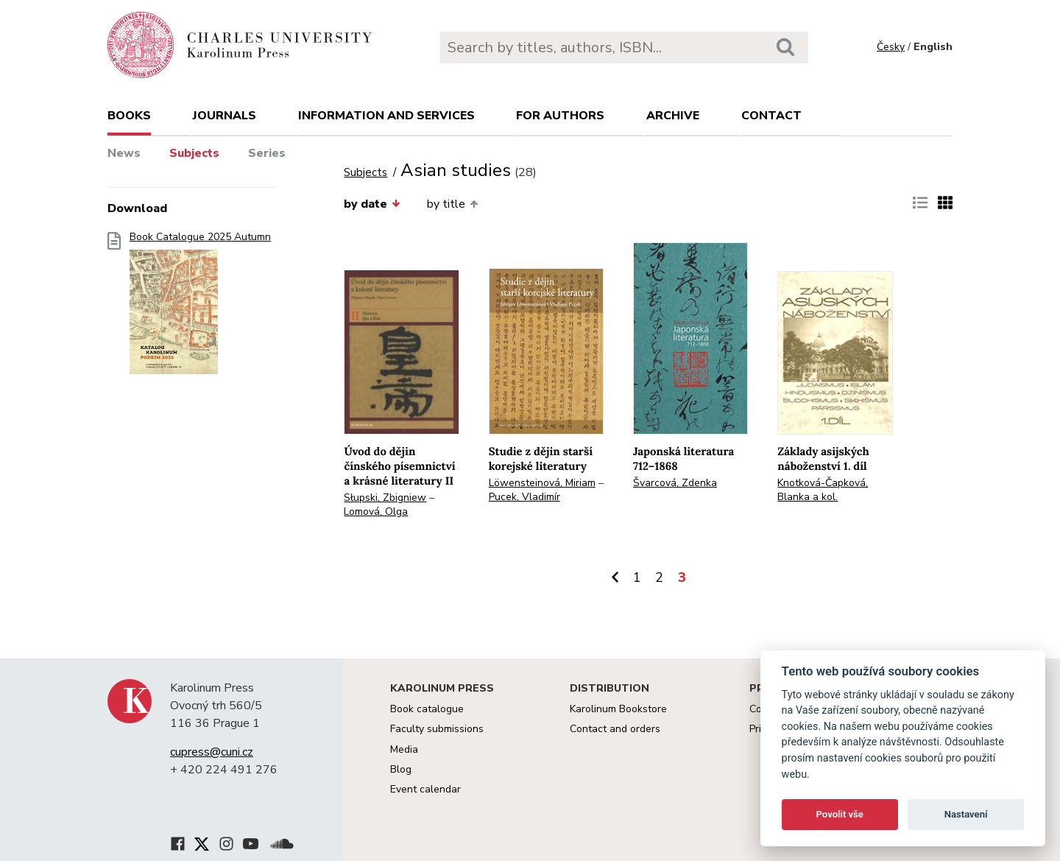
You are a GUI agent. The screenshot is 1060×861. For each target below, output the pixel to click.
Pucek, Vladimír (524, 497)
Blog (400, 769)
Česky (891, 47)
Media (404, 749)
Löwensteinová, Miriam (542, 483)
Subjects (194, 153)
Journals (224, 116)
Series (267, 153)
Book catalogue (427, 709)
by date (372, 204)
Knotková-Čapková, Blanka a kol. (822, 490)
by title (452, 204)
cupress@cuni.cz (211, 752)
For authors (560, 116)
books (129, 116)
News (124, 153)
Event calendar (425, 789)
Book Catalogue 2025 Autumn (200, 307)
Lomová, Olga (376, 512)
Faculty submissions (437, 729)
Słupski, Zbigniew (385, 498)
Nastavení (966, 814)
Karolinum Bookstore (618, 709)
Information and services (386, 116)
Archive (672, 116)
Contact (771, 116)
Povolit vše (839, 814)
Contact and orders (615, 729)
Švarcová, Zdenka (675, 483)
